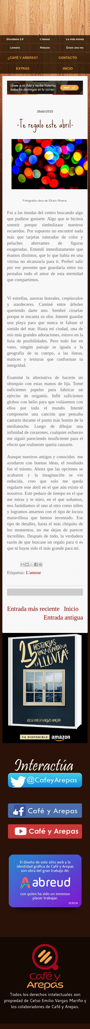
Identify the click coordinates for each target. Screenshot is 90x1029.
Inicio (71, 608)
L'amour (45, 39)
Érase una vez (74, 47)
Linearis (15, 47)
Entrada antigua (63, 617)
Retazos (45, 47)
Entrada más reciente (33, 608)
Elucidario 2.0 (15, 39)
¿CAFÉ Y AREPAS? (23, 58)
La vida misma (75, 39)
